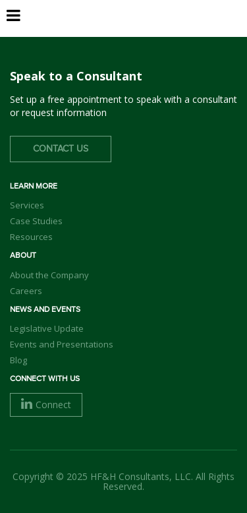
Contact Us (60, 149)
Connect (46, 404)
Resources (31, 237)
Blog (18, 360)
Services (27, 205)
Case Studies (36, 221)
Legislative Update (47, 328)
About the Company (49, 275)
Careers (26, 291)
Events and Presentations (61, 344)
